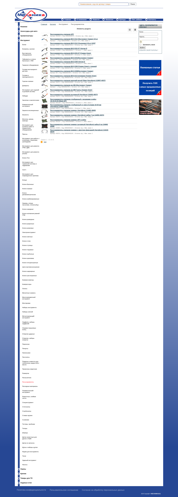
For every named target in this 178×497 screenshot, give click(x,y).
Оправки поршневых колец (29, 328)
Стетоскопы (26, 407)
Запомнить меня (149, 45)
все (45, 142)
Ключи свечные (27, 236)
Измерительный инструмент (27, 105)
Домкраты (25, 85)
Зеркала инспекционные (30, 110)
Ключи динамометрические (29, 193)
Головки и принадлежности (27, 76)
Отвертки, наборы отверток (28, 339)
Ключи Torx (26, 158)
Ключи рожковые (27, 228)
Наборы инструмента (29, 307)
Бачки (24, 44)
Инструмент (25, 40)
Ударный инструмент (29, 460)
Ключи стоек (26, 241)
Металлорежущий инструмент (28, 316)
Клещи (24, 180)
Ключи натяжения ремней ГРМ (30, 214)
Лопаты (24, 288)
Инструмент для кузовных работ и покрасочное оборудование (28, 127)
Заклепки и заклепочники (30, 100)
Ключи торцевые (27, 249)
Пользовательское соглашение (64, 490)
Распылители (26, 377)
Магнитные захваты (28, 293)
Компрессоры (26, 284)
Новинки (23, 27)
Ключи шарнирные (28, 271)
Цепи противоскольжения (30, 267)
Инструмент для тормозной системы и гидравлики (29, 163)
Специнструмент (27, 402)
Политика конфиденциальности (31, 490)
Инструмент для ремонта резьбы (30, 152)
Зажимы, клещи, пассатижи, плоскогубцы (30, 204)
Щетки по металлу (28, 443)
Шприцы (25, 433)
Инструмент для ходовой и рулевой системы (30, 90)
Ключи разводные (28, 219)
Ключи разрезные (28, 223)
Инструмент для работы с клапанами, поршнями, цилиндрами (30, 140)
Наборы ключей (27, 312)
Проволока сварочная (29, 369)
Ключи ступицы (27, 245)
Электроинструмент (28, 232)
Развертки (25, 373)
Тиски (24, 456)
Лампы (23, 469)
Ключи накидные (27, 209)
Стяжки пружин (27, 415)
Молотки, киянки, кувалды (28, 119)
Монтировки (26, 303)
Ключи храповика (28, 258)
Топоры (24, 428)
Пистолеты (26, 357)
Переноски (25, 344)
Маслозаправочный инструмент (28, 298)
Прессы (24, 134)
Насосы (24, 464)
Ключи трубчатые (28, 254)
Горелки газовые (27, 81)
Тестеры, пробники (28, 424)
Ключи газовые (27, 188)
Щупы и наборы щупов (29, 447)
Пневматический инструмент (27, 391)
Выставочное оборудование (27, 54)
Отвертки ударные (28, 334)
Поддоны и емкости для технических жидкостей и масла (30, 363)
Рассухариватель (28, 382)
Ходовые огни (26, 483)
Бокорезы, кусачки (28, 49)
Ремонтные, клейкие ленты (29, 397)
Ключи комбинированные (30, 199)
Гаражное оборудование (30, 65)
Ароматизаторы (26, 36)
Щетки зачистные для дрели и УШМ (29, 437)
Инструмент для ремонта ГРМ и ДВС (30, 146)
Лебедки (25, 96)
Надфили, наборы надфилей (28, 322)
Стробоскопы (26, 411)
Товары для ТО (26, 478)
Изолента (25, 115)
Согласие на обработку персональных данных (103, 490)
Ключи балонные (28, 184)
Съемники (25, 420)
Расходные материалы (30, 386)
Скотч (24, 169)
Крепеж (23, 474)
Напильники (26, 353)
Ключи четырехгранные (30, 262)
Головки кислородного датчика (29, 70)
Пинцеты (25, 348)
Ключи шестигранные (29, 275)
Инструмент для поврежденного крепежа (30, 174)
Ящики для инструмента (30, 451)
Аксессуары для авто (28, 31)
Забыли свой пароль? (148, 50)
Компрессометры (28, 280)
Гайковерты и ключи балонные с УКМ (29, 60)
